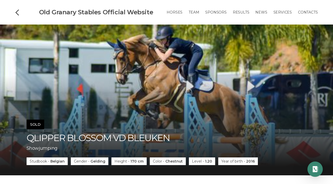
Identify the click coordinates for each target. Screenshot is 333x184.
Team (194, 12)
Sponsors (215, 12)
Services (282, 12)
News (261, 12)
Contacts (308, 12)
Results (241, 12)
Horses (174, 12)
